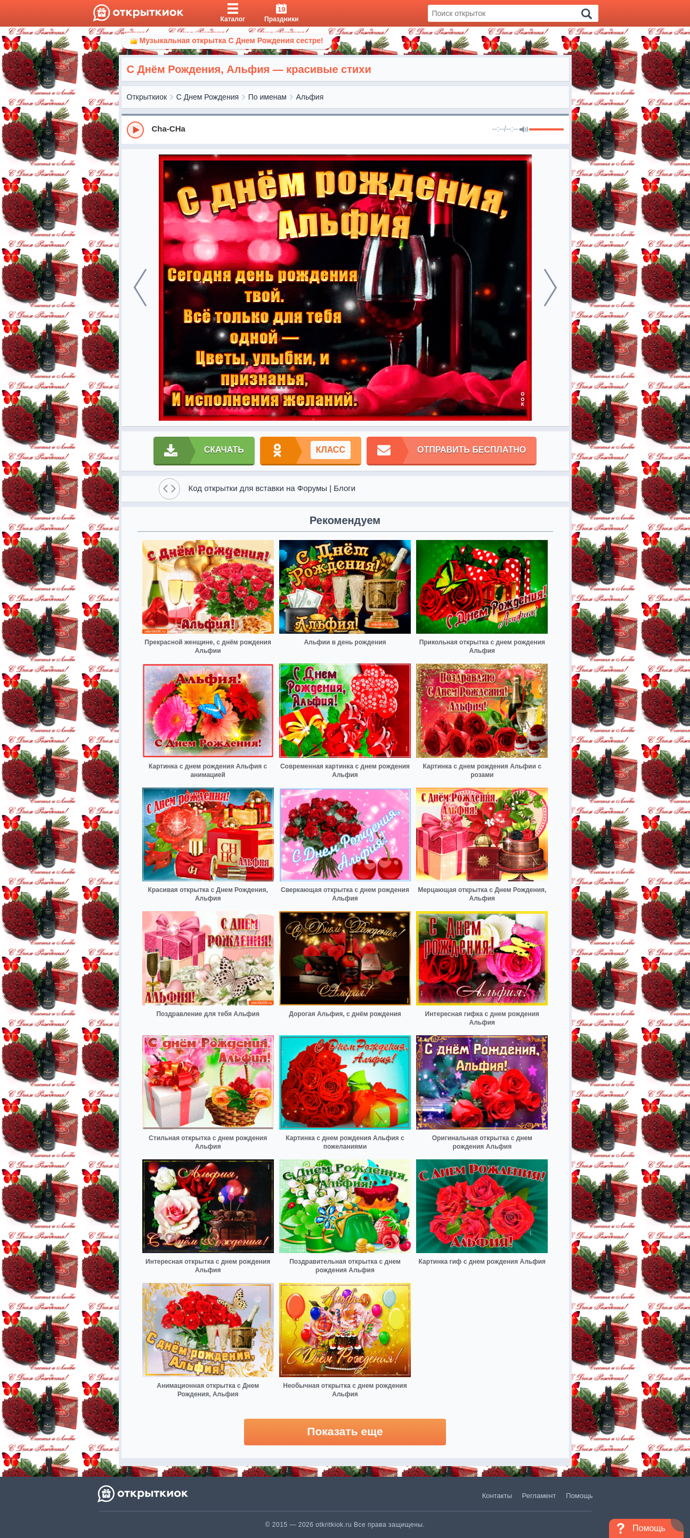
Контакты (497, 1496)
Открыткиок (147, 97)
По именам (267, 97)
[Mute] (523, 130)
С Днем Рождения (207, 97)
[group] (345, 129)
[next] (550, 287)
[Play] (135, 129)
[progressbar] (546, 130)
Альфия (310, 97)
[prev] (140, 287)
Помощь (579, 1496)
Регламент (539, 1496)
